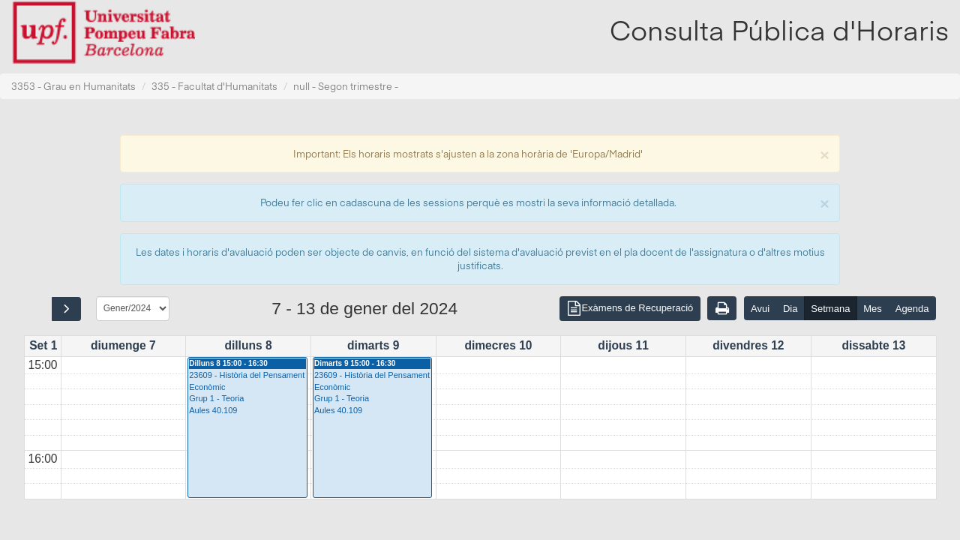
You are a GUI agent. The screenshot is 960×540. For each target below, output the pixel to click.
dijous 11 (623, 345)
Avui (760, 308)
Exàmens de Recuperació (630, 309)
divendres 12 (748, 345)
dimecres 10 (498, 345)
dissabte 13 (873, 345)
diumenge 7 (123, 345)
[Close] (824, 153)
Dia (790, 308)
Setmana (830, 308)
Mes (872, 308)
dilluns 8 (248, 345)
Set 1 (43, 345)
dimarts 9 (373, 345)
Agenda (912, 308)
